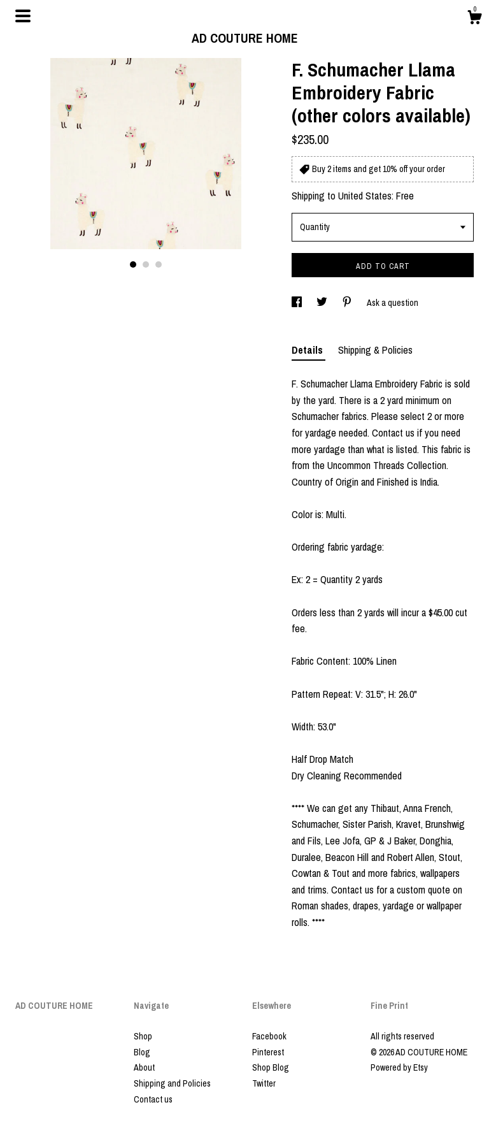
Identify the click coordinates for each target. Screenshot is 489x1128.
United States (365, 196)
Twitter (264, 1083)
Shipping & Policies (375, 350)
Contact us (153, 1099)
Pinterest (268, 1052)
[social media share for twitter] (322, 302)
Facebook (269, 1036)
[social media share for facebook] (298, 302)
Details (308, 350)
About (144, 1067)
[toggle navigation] (23, 16)
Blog (142, 1052)
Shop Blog (270, 1067)
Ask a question (392, 302)
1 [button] (133, 264)
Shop (143, 1036)
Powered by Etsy (399, 1067)
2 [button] (146, 264)
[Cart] (474, 19)
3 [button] (158, 264)
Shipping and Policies (172, 1083)
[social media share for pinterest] (348, 302)
